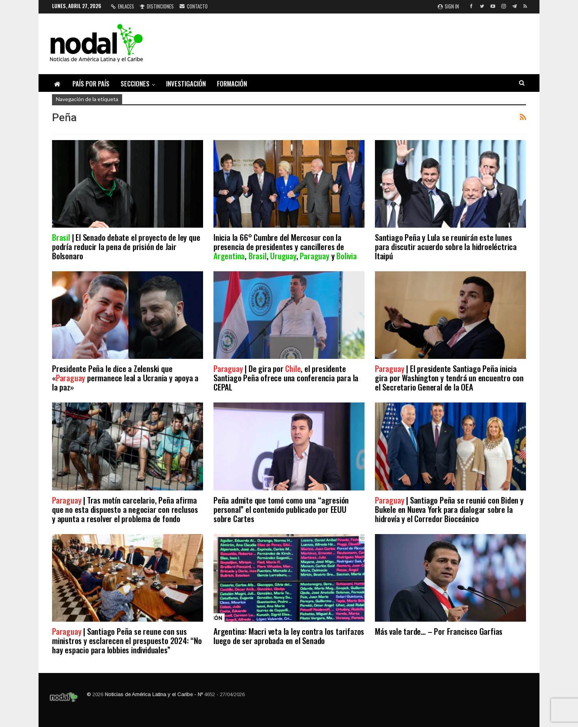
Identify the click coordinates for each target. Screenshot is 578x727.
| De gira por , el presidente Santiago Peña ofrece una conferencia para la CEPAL (285, 377)
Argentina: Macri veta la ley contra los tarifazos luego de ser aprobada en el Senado (288, 635)
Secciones (135, 83)
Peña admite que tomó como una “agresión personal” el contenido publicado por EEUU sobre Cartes (281, 509)
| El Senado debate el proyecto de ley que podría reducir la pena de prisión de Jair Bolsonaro (126, 246)
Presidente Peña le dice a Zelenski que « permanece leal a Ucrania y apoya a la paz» (125, 377)
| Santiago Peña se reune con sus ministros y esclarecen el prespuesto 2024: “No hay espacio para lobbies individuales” (127, 640)
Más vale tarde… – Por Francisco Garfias (438, 631)
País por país (90, 83)
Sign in (448, 6)
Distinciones (157, 6)
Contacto (194, 6)
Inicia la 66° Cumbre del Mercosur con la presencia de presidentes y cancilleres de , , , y (285, 246)
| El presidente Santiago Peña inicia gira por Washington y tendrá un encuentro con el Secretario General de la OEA (449, 377)
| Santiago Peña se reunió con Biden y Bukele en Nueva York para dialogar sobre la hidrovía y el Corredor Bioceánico (449, 509)
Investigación (186, 83)
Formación (232, 83)
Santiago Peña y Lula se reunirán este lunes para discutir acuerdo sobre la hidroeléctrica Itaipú (446, 246)
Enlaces (122, 6)
